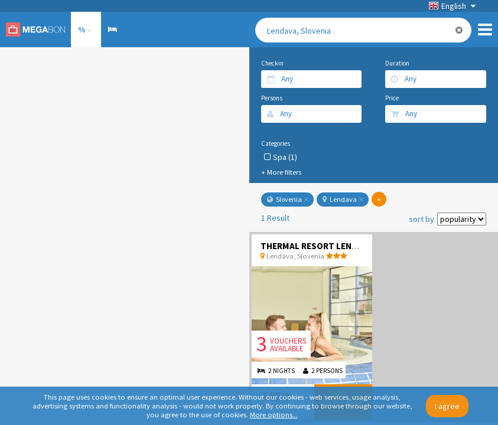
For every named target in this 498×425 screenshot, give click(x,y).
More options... (274, 414)
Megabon (35, 29)
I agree (447, 406)
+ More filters (281, 172)
